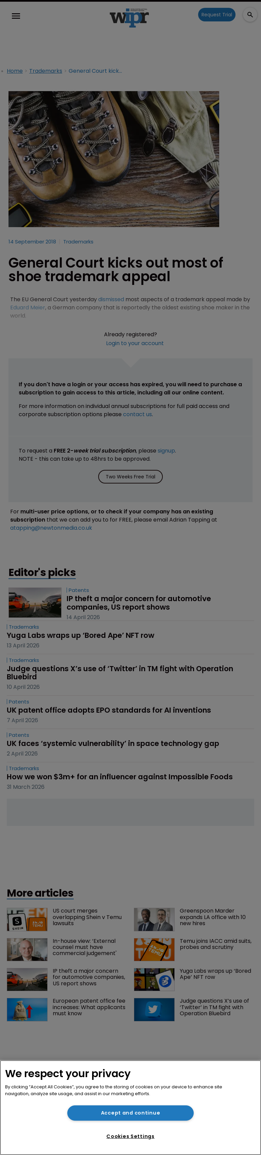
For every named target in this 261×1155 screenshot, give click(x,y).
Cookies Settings (130, 1136)
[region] (130, 1107)
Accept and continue (130, 1112)
